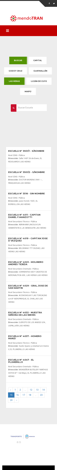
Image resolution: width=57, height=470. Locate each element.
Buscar (18, 60)
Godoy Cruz (15, 71)
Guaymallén (40, 71)
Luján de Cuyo (39, 81)
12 (31, 390)
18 (30, 395)
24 (11, 400)
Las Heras (14, 81)
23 (41, 395)
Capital (37, 60)
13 (37, 390)
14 (43, 390)
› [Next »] (16, 400)
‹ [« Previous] (10, 390)
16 (17, 395)
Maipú (28, 91)
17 (23, 395)
